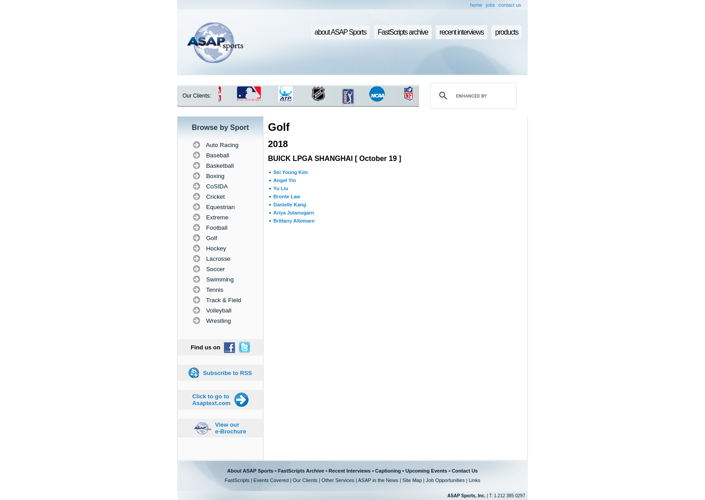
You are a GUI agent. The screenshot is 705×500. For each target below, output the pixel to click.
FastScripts (237, 480)
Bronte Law (286, 196)
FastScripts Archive (301, 470)
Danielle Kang (289, 204)
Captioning (388, 470)
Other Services (337, 480)
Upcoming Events (426, 470)
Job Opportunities (445, 480)
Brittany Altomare (294, 220)
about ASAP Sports (340, 32)
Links (474, 480)
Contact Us (465, 470)
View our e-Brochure (230, 428)
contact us (510, 5)
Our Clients (305, 480)
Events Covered (271, 480)
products (506, 32)
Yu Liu (280, 188)
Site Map (412, 480)
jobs (490, 5)
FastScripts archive (403, 32)
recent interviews (461, 32)
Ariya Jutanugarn (293, 212)
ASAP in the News (378, 480)
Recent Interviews (350, 470)
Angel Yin (284, 180)
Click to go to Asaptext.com (211, 399)
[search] (472, 95)
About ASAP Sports (250, 470)
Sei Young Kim (290, 172)
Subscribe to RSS (227, 373)
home (476, 5)
